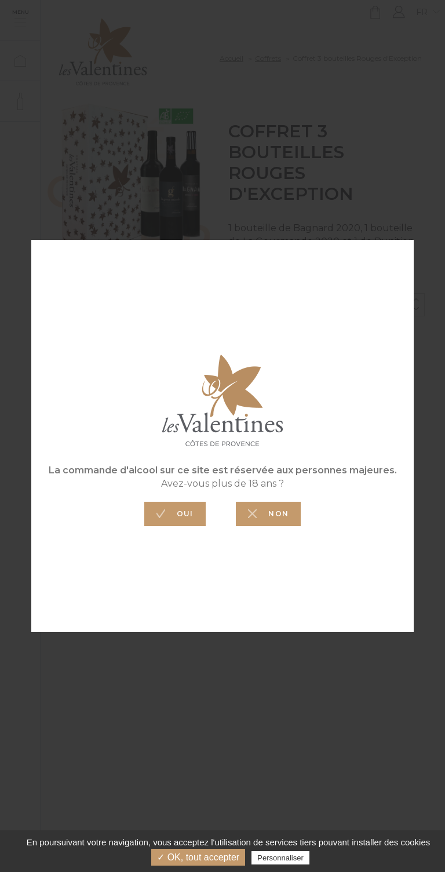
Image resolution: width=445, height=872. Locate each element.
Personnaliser (280, 857)
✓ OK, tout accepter (198, 857)
